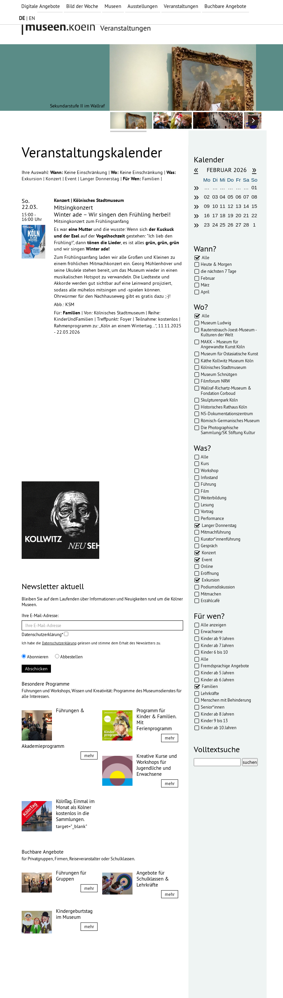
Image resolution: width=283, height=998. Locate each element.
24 (215, 225)
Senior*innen (212, 707)
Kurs (205, 463)
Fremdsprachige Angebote (225, 665)
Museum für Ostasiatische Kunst (229, 353)
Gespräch (209, 545)
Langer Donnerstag (100, 179)
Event (71, 179)
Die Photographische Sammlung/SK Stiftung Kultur (228, 430)
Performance (212, 518)
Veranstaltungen (181, 6)
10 (215, 206)
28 (246, 225)
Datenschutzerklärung (59, 643)
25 (222, 225)
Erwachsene (212, 631)
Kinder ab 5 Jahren (217, 672)
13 (238, 206)
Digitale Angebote (40, 6)
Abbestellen (69, 656)
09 (207, 206)
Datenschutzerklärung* (45, 634)
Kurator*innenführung (220, 539)
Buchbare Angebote (225, 6)
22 (254, 215)
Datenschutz (68, 981)
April (205, 291)
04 (222, 197)
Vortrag (207, 511)
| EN (27, 18)
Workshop (209, 470)
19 (230, 215)
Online (207, 566)
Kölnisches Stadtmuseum (223, 367)
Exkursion (32, 179)
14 (246, 206)
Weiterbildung (213, 497)
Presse (111, 981)
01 (254, 187)
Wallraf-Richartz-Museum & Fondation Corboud (226, 390)
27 (238, 225)
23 (207, 225)
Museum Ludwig (216, 322)
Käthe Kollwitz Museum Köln (227, 360)
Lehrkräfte (210, 693)
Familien (151, 179)
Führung (208, 484)
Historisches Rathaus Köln (224, 407)
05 (230, 197)
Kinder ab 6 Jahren (217, 679)
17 (215, 215)
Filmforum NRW (215, 381)
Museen (113, 6)
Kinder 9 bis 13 (214, 720)
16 (207, 215)
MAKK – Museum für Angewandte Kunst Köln (223, 344)
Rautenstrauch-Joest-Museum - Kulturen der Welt (229, 332)
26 (230, 225)
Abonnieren (35, 656)
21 (246, 215)
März (205, 284)
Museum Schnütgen (219, 374)
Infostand (209, 477)
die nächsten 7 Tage (218, 271)
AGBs (93, 981)
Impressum (38, 981)
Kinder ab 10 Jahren (218, 727)
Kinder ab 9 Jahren (217, 638)
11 (222, 206)
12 (230, 206)
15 (254, 206)
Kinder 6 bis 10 (214, 652)
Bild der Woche (82, 6)
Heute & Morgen (216, 264)
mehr (89, 755)
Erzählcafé (210, 600)
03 (215, 197)
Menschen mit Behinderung (226, 700)
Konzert (54, 179)
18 (222, 215)
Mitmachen (211, 593)
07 (246, 197)
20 (238, 215)
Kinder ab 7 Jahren (217, 645)
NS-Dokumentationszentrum (227, 413)
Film (205, 491)
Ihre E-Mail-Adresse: (40, 615)
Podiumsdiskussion (218, 586)
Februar (208, 278)
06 (238, 197)
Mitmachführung (216, 532)
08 (254, 197)
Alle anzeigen (213, 624)
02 (207, 197)
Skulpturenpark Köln (219, 400)
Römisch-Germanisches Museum (230, 420)
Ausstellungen (142, 6)
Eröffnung (210, 573)
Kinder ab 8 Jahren (217, 714)
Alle (205, 257)
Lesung (207, 504)
